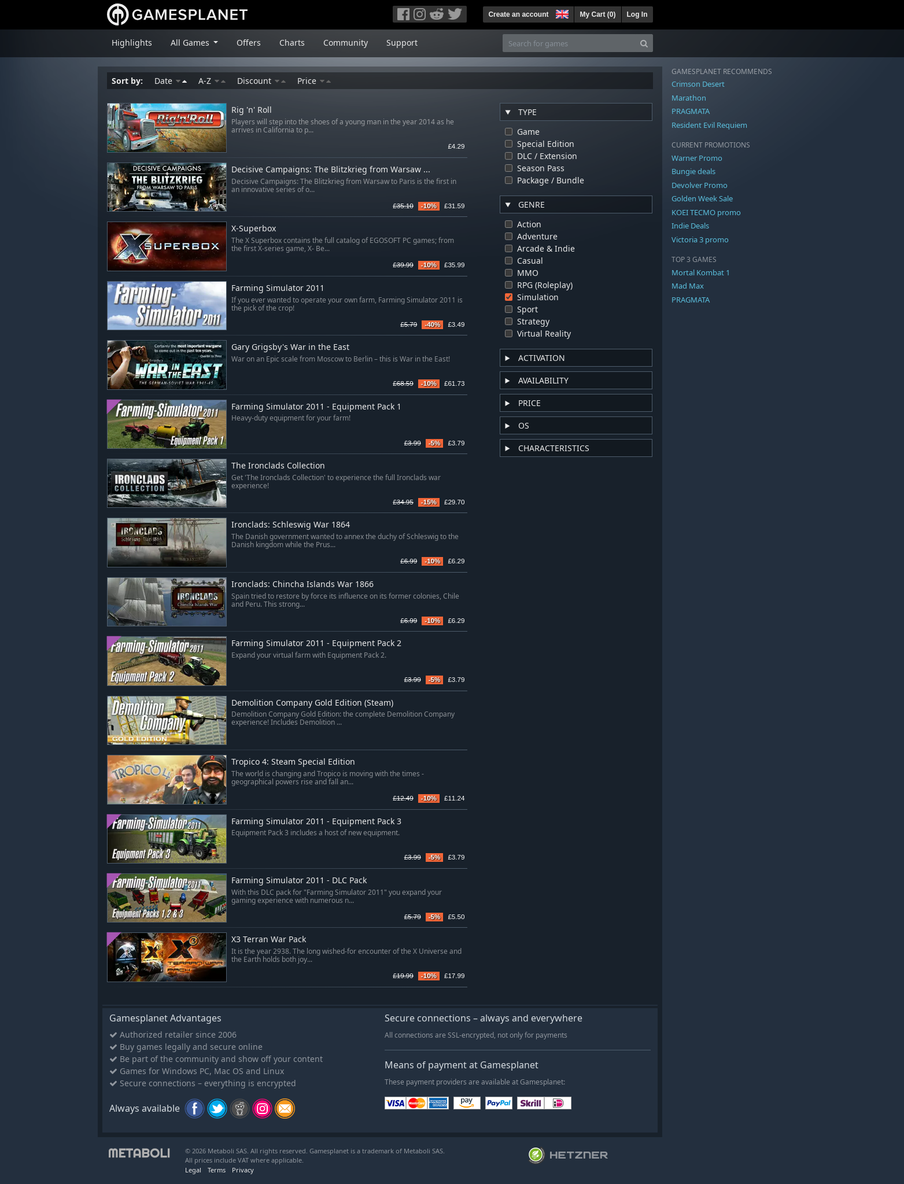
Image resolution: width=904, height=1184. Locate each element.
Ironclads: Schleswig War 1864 (290, 525)
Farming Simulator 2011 (277, 288)
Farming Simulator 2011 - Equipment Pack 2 (316, 643)
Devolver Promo (699, 185)
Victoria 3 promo (700, 239)
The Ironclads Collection (278, 466)
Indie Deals (690, 225)
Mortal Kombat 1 (700, 272)
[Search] (644, 43)
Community (345, 42)
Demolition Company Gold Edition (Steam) (312, 703)
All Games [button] (191, 42)
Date (170, 80)
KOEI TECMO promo (706, 212)
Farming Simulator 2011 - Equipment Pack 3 (316, 822)
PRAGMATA (690, 111)
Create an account (518, 14)
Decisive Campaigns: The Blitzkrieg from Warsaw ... (330, 170)
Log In (637, 14)
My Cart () (597, 14)
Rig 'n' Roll (251, 110)
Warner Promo (696, 158)
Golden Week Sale (702, 198)
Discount (261, 80)
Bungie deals (693, 171)
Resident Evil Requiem (709, 125)
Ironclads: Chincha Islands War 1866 (302, 584)
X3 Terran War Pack (268, 940)
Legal (193, 1169)
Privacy (243, 1169)
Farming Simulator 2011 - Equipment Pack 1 (316, 407)
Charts (292, 42)
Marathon (688, 98)
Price (314, 80)
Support (402, 42)
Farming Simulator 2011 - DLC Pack (299, 881)
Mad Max (687, 286)
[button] (561, 13)
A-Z (212, 80)
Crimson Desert (698, 84)
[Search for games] (569, 43)
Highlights (132, 42)
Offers (249, 42)
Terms (217, 1169)
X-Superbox (253, 229)
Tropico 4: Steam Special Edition (293, 762)
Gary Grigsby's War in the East (290, 347)
